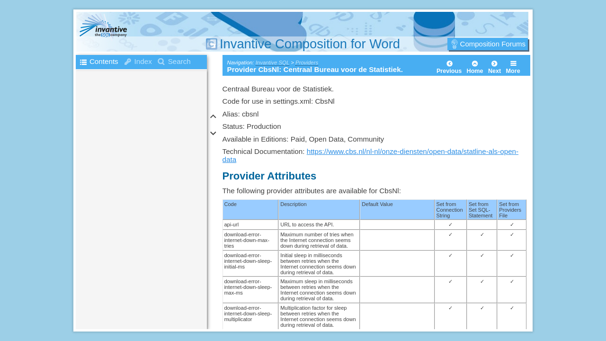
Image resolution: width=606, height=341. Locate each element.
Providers (306, 62)
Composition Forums (493, 44)
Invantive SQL (272, 62)
